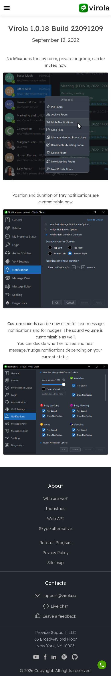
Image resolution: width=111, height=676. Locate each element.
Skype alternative (55, 528)
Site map (55, 562)
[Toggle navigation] (6, 7)
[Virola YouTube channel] (36, 656)
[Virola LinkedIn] (54, 656)
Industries (55, 508)
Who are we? (55, 498)
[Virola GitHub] (75, 656)
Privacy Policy (56, 552)
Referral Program (55, 542)
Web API (55, 518)
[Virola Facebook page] (45, 656)
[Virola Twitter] (64, 656)
